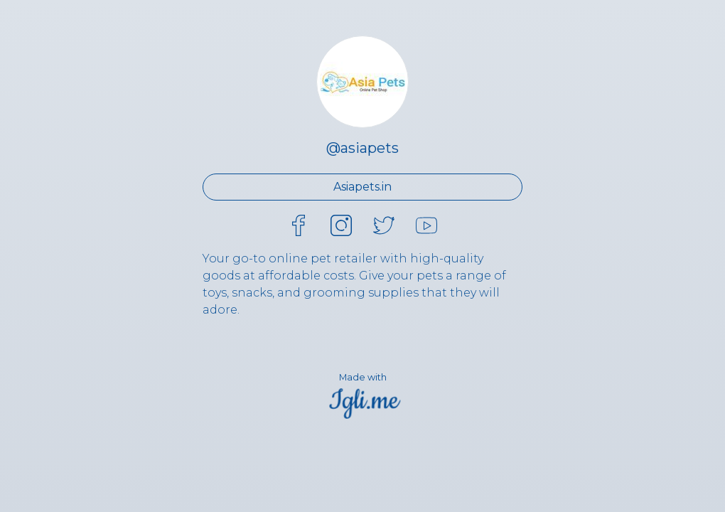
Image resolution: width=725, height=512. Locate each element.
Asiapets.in (362, 186)
